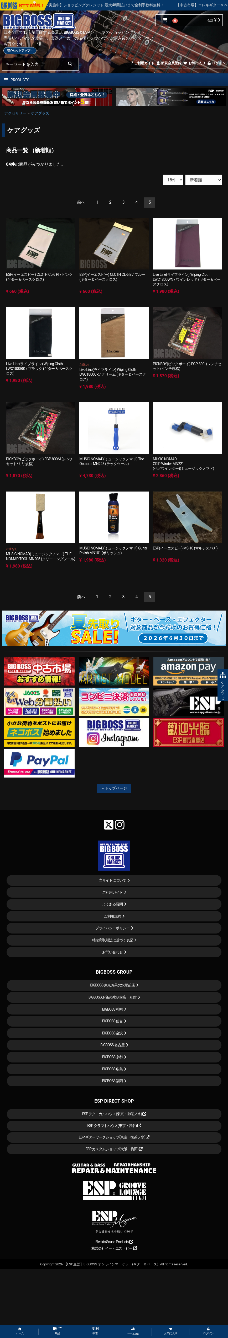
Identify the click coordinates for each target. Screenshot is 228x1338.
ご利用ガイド (142, 63)
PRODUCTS (16, 80)
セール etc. (133, 1331)
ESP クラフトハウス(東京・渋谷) (114, 1126)
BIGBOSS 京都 (112, 1057)
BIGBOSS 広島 (112, 1069)
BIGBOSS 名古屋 (112, 1045)
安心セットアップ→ (20, 50)
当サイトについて (112, 880)
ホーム (20, 1331)
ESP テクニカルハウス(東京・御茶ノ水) (114, 1114)
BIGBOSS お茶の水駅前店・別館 (113, 997)
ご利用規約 (112, 916)
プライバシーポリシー (112, 928)
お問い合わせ (112, 952)
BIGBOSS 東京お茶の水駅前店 (112, 985)
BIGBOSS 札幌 (112, 1009)
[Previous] (81, 202)
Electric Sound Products (114, 1242)
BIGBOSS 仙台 (112, 1021)
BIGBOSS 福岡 (112, 1081)
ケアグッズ (40, 113)
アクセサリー (15, 113)
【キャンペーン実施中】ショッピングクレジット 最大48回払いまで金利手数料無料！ (113, 5)
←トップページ (114, 788)
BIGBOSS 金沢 (112, 1033)
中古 (95, 1331)
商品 (57, 1331)
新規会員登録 (169, 63)
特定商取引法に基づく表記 (112, 940)
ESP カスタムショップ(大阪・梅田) (114, 1149)
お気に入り (194, 63)
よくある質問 (112, 904)
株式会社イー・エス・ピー (114, 1248)
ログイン (216, 63)
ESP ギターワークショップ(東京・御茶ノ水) (114, 1137)
